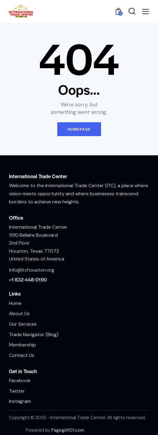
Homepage (79, 129)
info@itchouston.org (31, 270)
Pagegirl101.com (67, 430)
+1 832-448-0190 (28, 279)
